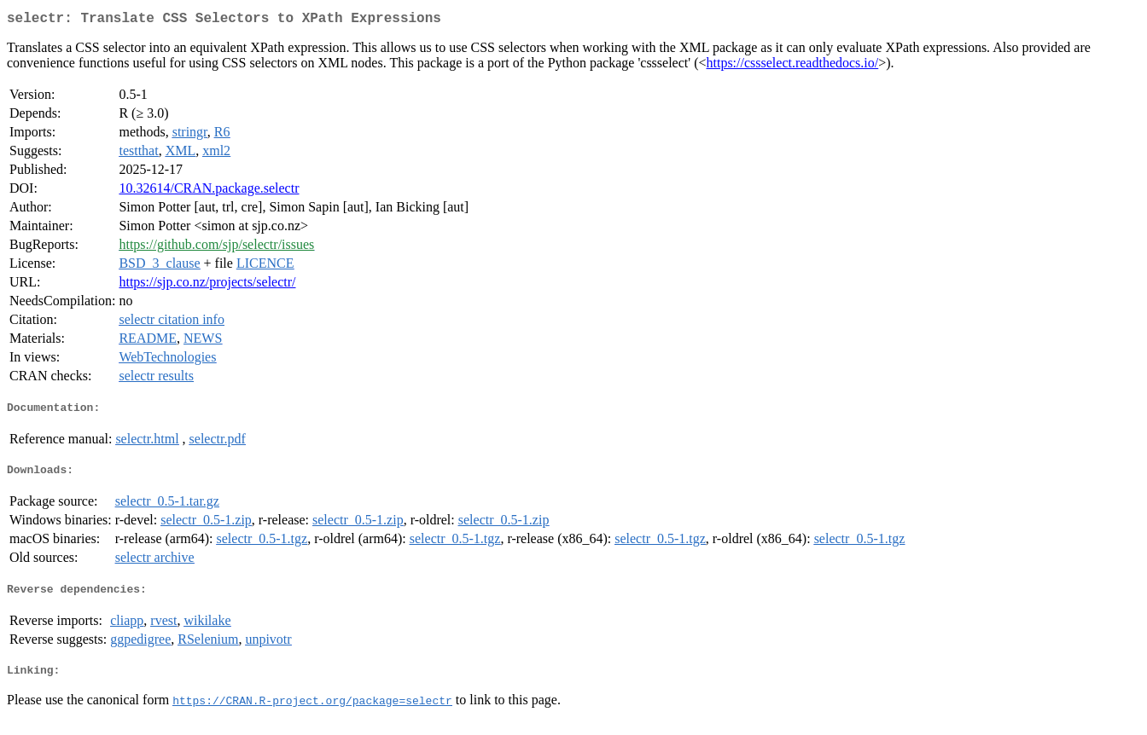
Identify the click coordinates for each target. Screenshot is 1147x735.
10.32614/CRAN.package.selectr (209, 191)
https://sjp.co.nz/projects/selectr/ (207, 285)
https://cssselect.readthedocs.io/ (793, 66)
